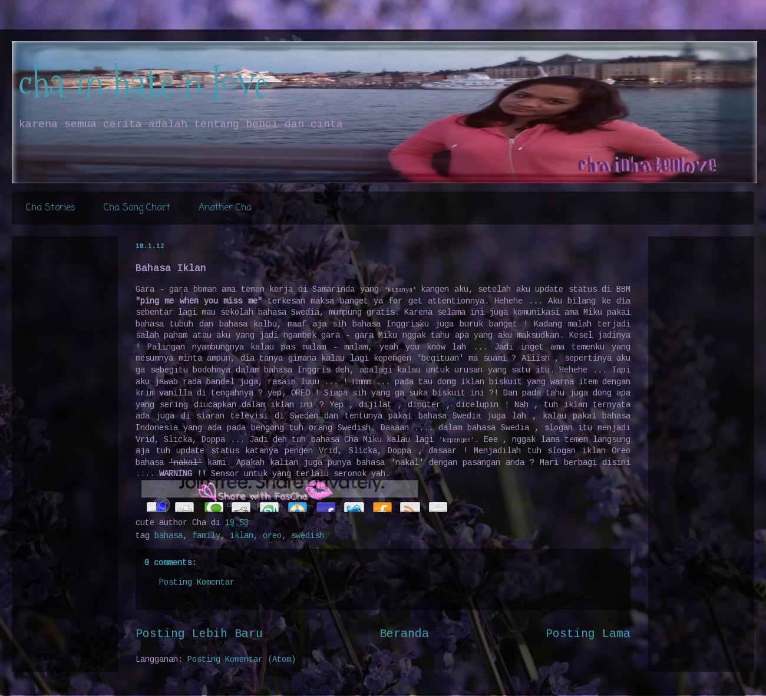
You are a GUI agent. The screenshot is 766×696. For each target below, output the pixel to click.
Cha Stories (50, 208)
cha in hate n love (143, 82)
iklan (241, 535)
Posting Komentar (197, 582)
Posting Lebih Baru (199, 634)
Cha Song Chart (137, 208)
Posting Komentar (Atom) (241, 659)
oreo (272, 535)
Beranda (404, 634)
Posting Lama (588, 634)
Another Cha (225, 208)
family (206, 535)
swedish (307, 535)
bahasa (168, 535)
